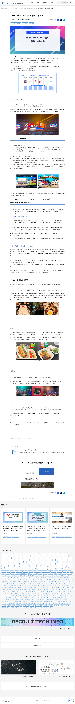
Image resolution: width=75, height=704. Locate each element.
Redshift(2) (35, 573)
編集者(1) (34, 605)
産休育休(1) (57, 603)
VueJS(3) (40, 579)
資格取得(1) (17, 607)
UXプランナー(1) (12, 579)
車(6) (21, 607)
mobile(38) (22, 569)
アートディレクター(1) (68, 581)
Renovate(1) (45, 573)
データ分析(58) (15, 593)
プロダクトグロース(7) (42, 595)
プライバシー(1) (25, 595)
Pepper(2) (13, 571)
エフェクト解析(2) (43, 585)
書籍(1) (59, 601)
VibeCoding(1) (18, 579)
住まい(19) (18, 599)
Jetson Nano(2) (70, 565)
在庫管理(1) (66, 599)
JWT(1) (15, 567)
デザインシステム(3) (56, 591)
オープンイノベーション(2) (66, 585)
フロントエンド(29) (18, 595)
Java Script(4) (59, 565)
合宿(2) (62, 599)
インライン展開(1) (10, 585)
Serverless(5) (4, 575)
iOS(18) (39, 565)
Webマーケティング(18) (68, 579)
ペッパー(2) (70, 595)
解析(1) (8, 607)
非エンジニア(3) (46, 607)
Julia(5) (7, 567)
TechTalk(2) (30, 577)
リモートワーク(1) (51, 597)
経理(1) (13, 605)
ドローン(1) (37, 593)
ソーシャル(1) (29, 591)
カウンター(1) (11, 587)
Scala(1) (59, 573)
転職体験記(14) (26, 607)
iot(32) (43, 565)
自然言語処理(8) (56, 605)
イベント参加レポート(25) (65, 583)
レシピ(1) (62, 597)
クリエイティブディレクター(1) (67, 587)
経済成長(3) (9, 605)
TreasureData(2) (41, 577)
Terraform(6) (35, 577)
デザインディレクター (16, 23)
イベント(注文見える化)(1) (39, 583)
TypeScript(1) (47, 577)
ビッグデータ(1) (4, 595)
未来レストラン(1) (69, 601)
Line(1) (67, 567)
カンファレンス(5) (26, 587)
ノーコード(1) (50, 593)
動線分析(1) (57, 599)
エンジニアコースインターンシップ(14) (53, 585)
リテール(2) (36, 597)
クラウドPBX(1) (57, 587)
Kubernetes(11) (39, 567)
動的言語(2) (52, 599)
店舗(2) (16, 601)
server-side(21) (69, 573)
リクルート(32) (30, 597)
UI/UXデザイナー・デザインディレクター (28, 8)
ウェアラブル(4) (17, 585)
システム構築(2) (41, 589)
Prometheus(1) (53, 571)
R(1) (68, 571)
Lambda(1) (45, 567)
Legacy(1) (53, 567)
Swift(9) (8, 577)
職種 (38, 2)
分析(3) (39, 599)
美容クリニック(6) (40, 605)
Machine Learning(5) (5, 569)
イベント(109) (4, 583)
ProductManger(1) (37, 571)
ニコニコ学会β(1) (43, 593)
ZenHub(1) (25, 581)
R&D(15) (71, 571)
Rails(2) (3, 573)
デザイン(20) (50, 591)
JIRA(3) (3, 567)
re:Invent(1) (7, 573)
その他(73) (30, 581)
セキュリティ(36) (22, 591)
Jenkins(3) (64, 565)
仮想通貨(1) (13, 599)
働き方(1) (22, 599)
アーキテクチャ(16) (60, 581)
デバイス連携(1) (4, 593)
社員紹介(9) (68, 603)
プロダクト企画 (14, 8)
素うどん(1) (4, 605)
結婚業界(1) (29, 605)
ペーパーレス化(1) (5, 597)
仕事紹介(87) (7, 599)
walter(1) (44, 579)
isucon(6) (50, 565)
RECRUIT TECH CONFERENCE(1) (21, 573)
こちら (25, 70)
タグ (32, 2)
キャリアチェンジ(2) (41, 587)
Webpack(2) (61, 579)
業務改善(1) (15, 603)
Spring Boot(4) (41, 575)
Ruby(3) (55, 573)
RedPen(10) (30, 573)
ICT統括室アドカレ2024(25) (24, 565)
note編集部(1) (51, 569)
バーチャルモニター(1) (57, 593)
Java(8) (54, 565)
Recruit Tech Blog (5, 8)
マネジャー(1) (11, 597)
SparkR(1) (32, 575)
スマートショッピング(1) (6, 591)
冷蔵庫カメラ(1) (34, 599)
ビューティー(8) (11, 595)
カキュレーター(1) (18, 587)
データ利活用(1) (22, 593)
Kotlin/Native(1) (32, 567)
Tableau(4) (12, 577)
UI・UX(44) (60, 577)
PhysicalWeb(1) (25, 571)
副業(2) (43, 599)
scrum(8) (64, 573)
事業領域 (45, 2)
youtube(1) (20, 581)
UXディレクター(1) (5, 579)
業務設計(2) (20, 603)
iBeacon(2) (16, 565)
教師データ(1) (25, 601)
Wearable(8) (49, 579)
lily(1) (63, 567)
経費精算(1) (18, 605)
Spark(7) (27, 575)
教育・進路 (31, 23)
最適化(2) (63, 601)
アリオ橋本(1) (53, 581)
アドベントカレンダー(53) (44, 581)
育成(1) (46, 605)
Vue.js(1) (31, 579)
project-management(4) (45, 571)
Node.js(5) (45, 569)
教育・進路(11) (31, 601)
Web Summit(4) (55, 579)
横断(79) (32, 603)
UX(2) (68, 577)
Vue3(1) (36, 579)
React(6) (12, 573)
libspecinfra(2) (59, 567)
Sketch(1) (15, 575)
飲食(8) (51, 607)
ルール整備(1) (57, 597)
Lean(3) (49, 567)
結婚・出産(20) (23, 605)
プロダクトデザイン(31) (51, 595)
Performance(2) (18, 571)
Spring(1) (36, 575)
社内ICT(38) (63, 603)
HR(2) (6, 565)
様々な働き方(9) (26, 603)
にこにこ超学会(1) (36, 581)
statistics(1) (67, 575)
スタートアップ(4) (56, 589)
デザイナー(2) (44, 591)
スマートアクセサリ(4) (64, 589)
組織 (52, 2)
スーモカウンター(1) (14, 591)
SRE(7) (62, 575)
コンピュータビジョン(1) (26, 589)
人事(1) (3, 599)
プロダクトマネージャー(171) (61, 595)
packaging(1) (4, 571)
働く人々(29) (28, 599)
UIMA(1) (55, 577)
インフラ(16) (4, 585)
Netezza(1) (30, 569)
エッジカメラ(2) (24, 585)
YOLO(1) (15, 581)
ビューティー (25, 23)
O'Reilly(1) (56, 569)
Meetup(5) (17, 569)
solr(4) (24, 575)
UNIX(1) (64, 577)
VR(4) (24, 579)
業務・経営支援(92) (8, 603)
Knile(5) (23, 567)
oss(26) (66, 569)
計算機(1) (12, 607)
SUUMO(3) (3, 577)
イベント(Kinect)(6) (19, 583)
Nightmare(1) (40, 569)
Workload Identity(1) (5, 581)
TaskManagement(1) (19, 577)
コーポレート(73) (35, 589)
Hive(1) (3, 565)
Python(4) (64, 571)
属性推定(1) (4, 601)
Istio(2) (46, 565)
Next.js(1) (35, 569)
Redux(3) (40, 573)
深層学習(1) (42, 603)
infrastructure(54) (33, 565)
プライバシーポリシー (46, 700)
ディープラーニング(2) (36, 591)
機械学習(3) (37, 603)
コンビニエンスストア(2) (16, 589)
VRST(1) (27, 579)
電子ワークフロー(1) (38, 607)
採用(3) (20, 601)
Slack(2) (19, 575)
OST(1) (69, 569)
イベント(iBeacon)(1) (11, 583)
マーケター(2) (17, 597)
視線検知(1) (4, 607)
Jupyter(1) (11, 567)
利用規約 (36, 700)
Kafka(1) (19, 567)
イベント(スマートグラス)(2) (29, 583)
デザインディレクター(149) (66, 591)
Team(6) (25, 577)
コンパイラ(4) (8, 589)
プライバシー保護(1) (33, 595)
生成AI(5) (46, 603)
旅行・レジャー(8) (54, 601)
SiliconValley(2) (10, 575)
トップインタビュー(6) (30, 593)
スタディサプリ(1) (49, 589)
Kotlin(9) (27, 567)
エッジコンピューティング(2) (33, 585)
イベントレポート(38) (56, 583)
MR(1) (26, 569)
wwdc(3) (11, 581)
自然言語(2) (50, 605)
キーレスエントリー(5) (50, 587)
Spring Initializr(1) (57, 575)
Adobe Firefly (13, 147)
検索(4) (3, 603)
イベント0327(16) (48, 583)
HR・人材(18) (11, 565)
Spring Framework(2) (49, 575)
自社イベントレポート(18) (65, 605)
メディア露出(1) (24, 597)
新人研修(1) (37, 601)
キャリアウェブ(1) (33, 587)
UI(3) (52, 577)
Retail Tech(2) (50, 573)
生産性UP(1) (52, 603)
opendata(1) (61, 569)
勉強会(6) (47, 599)
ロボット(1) (68, 597)
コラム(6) (3, 589)
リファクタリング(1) (43, 597)
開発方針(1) (32, 607)
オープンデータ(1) (5, 587)
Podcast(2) (31, 571)
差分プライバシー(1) (10, 601)
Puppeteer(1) (59, 571)
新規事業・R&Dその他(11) (44, 601)
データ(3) (10, 593)
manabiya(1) (12, 569)
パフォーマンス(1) (66, 593)
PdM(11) (8, 571)
